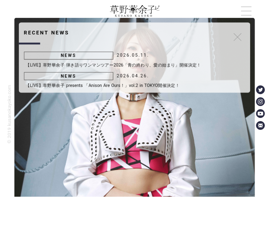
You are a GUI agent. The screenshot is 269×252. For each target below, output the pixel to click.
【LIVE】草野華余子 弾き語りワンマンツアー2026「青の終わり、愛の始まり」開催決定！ (112, 63)
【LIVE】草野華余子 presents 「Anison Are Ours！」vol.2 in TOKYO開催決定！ (101, 85)
